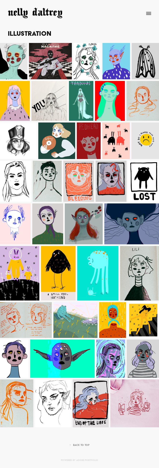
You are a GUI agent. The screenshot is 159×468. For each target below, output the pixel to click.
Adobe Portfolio (87, 460)
